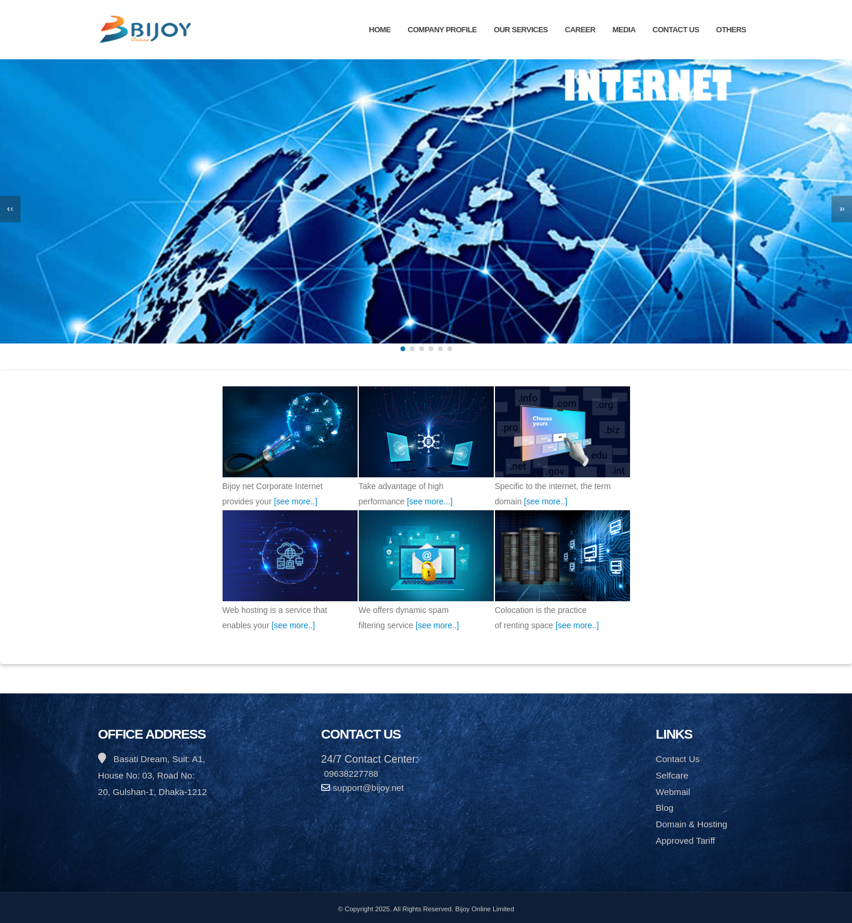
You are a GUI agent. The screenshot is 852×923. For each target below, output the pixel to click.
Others (731, 29)
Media (623, 29)
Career (580, 29)
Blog (664, 808)
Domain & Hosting (692, 824)
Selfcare (672, 775)
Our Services (521, 29)
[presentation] (10, 209)
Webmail (673, 792)
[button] (403, 348)
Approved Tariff (685, 840)
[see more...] (430, 501)
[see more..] (295, 501)
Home (379, 29)
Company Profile (442, 29)
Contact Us (675, 29)
